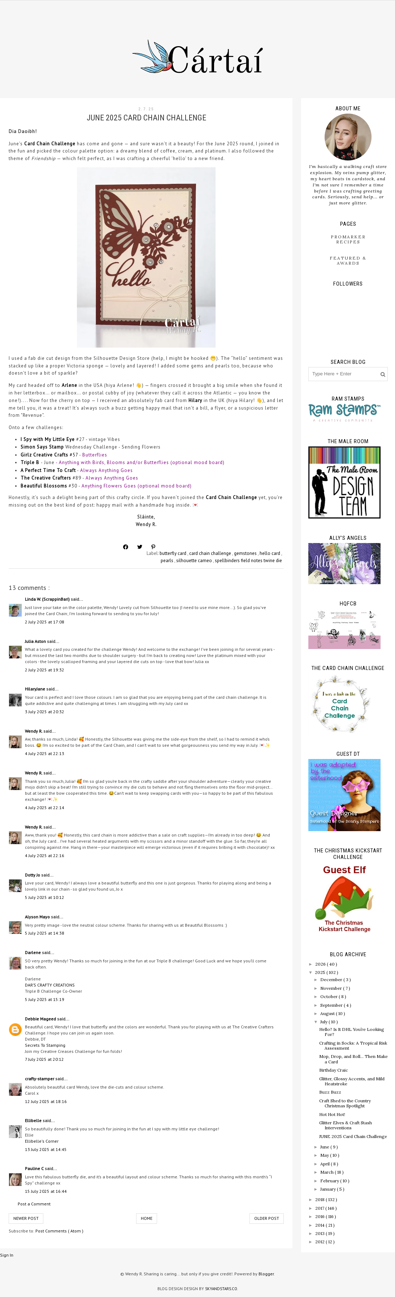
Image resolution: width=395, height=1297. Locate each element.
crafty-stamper (40, 1078)
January (328, 1189)
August (328, 1013)
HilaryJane (35, 689)
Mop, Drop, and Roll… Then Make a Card (353, 1059)
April (325, 1163)
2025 (320, 972)
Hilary (195, 400)
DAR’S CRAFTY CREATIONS (50, 985)
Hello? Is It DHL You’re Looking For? (351, 1032)
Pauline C (35, 1168)
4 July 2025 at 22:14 (44, 807)
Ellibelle (34, 1120)
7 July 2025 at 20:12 (44, 1059)
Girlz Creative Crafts (44, 455)
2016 (320, 1216)
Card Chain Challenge (50, 144)
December (331, 979)
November (331, 988)
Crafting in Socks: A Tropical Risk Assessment (353, 1045)
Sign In (6, 1255)
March (327, 1172)
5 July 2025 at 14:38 (44, 933)
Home (146, 1218)
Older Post (266, 1218)
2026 (321, 964)
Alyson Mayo (38, 916)
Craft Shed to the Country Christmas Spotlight (345, 1103)
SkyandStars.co (221, 1288)
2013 (320, 1233)
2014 (320, 1225)
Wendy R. (34, 731)
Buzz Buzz (330, 1092)
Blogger (266, 1273)
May (325, 1155)
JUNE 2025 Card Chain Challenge (353, 1136)
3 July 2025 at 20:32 (44, 711)
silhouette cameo (194, 560)
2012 (320, 1241)
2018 (320, 1199)
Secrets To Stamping (45, 1045)
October (329, 996)
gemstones (246, 553)
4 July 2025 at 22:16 (44, 855)
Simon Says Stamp (42, 447)
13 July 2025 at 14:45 (46, 1149)
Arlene (69, 385)
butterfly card (173, 553)
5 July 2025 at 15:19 (44, 999)
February (330, 1180)
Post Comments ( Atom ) (59, 1231)
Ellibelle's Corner (41, 1141)
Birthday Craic (333, 1070)
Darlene (33, 952)
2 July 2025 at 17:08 (44, 622)
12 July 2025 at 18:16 (46, 1101)
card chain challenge (210, 553)
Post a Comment (34, 1203)
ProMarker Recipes (348, 239)
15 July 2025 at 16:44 (46, 1191)
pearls (167, 560)
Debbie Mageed (41, 1019)
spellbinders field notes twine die (248, 560)
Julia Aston (36, 641)
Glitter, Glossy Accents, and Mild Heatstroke (352, 1081)
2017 (320, 1208)
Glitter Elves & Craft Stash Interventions (345, 1125)
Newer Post (26, 1218)
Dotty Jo (33, 875)
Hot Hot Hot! (332, 1114)
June (325, 1147)
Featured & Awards (348, 260)
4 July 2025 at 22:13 (44, 753)
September (332, 1005)
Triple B (30, 462)
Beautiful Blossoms (44, 486)
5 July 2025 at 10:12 (44, 897)
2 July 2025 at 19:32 (44, 669)
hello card (270, 553)
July (324, 1021)
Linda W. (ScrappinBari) (48, 599)
